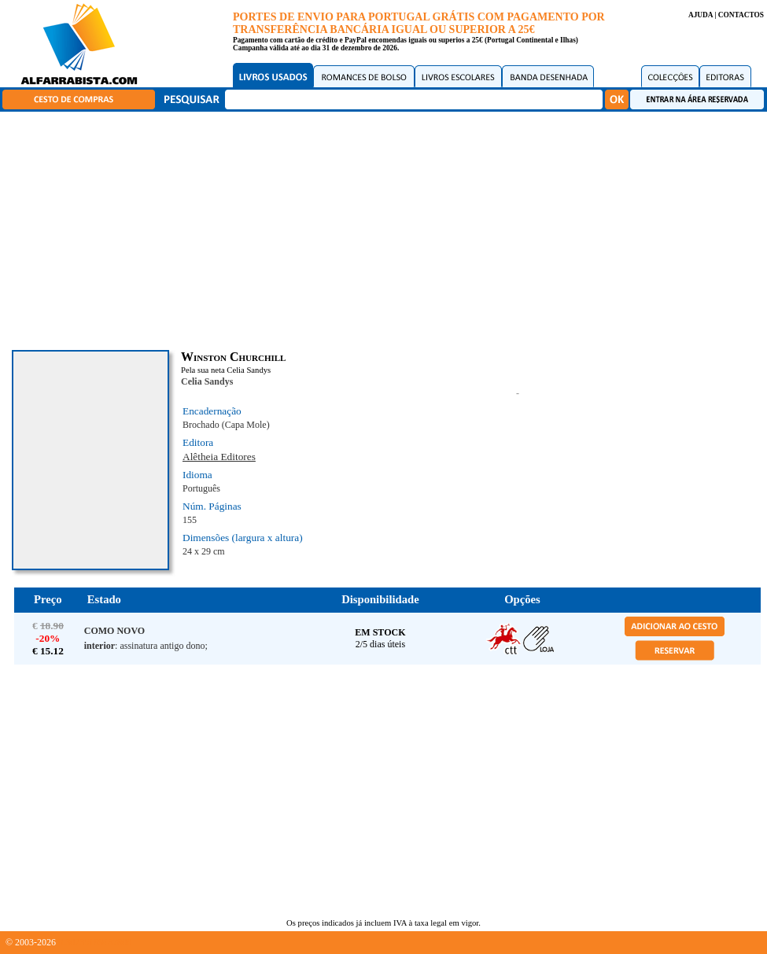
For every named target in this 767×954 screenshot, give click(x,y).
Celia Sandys (207, 381)
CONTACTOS (741, 15)
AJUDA (700, 15)
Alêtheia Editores (219, 456)
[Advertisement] (388, 228)
